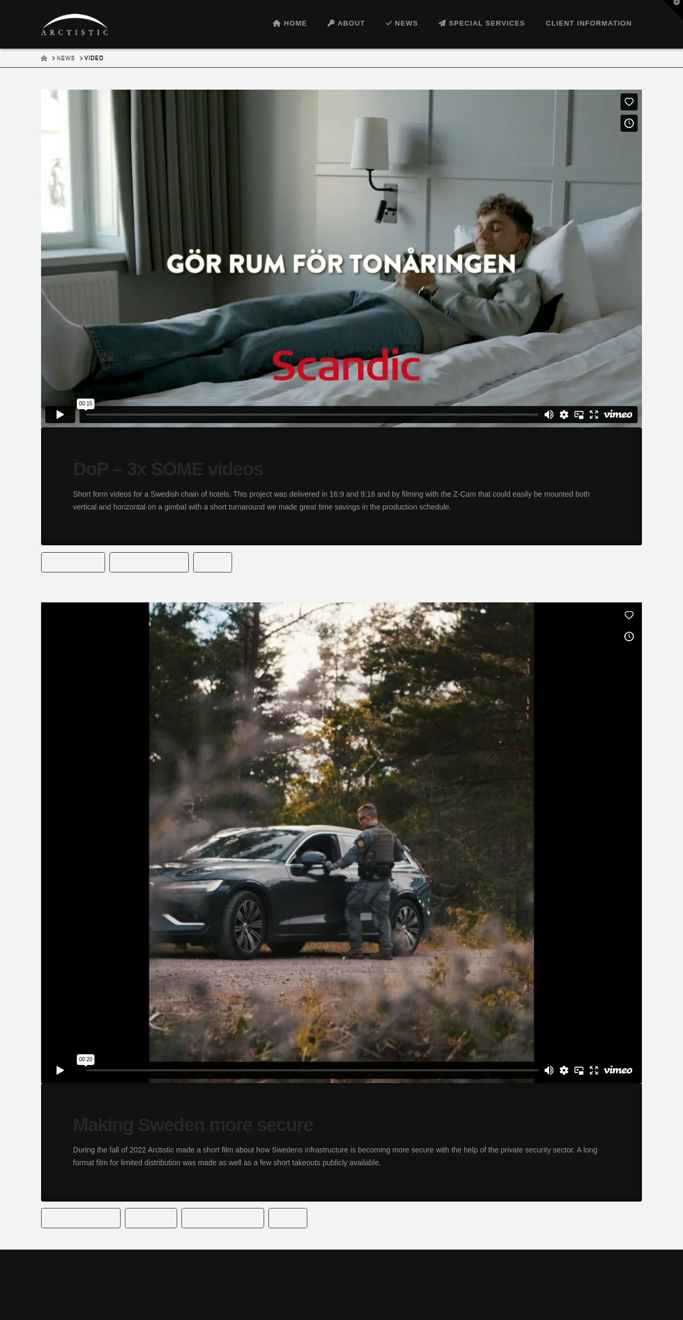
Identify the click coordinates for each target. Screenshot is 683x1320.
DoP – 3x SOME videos (168, 468)
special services (223, 1217)
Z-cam (213, 562)
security (151, 1217)
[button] (673, 10)
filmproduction (149, 562)
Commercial (73, 562)
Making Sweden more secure (193, 1124)
